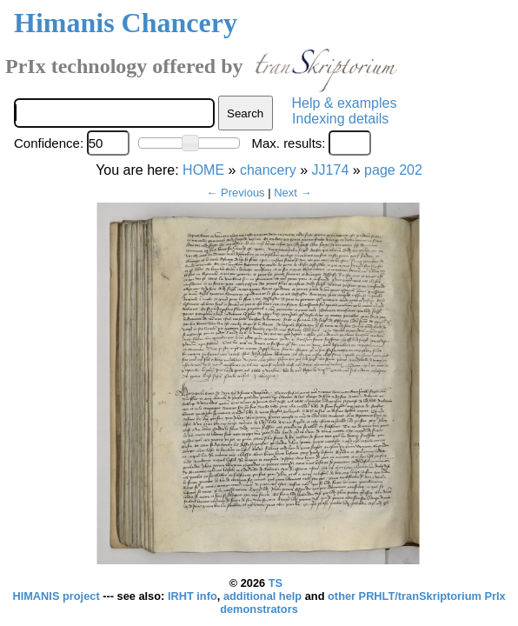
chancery (268, 170)
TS (275, 582)
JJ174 (330, 170)
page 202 (393, 170)
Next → (292, 192)
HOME (203, 170)
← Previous (235, 192)
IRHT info (192, 596)
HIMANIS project (57, 596)
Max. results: (288, 143)
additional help (264, 596)
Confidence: (48, 143)
